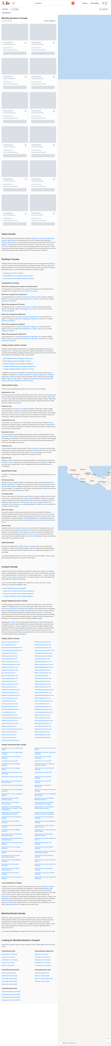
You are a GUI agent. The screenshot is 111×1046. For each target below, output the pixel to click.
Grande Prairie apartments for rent (44, 695)
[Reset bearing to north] (108, 1043)
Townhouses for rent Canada (10, 960)
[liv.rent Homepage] (6, 3)
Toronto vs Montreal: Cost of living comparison (18, 596)
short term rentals (27, 380)
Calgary (13, 579)
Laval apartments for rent (9, 701)
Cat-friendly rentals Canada (9, 984)
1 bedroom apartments (24, 374)
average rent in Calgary (29, 328)
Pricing (84, 3)
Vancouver (5, 246)
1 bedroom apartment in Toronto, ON (27, 307)
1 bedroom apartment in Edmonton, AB (28, 336)
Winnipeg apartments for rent (43, 723)
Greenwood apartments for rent (43, 712)
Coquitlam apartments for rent (43, 647)
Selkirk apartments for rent (9, 726)
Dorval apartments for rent (42, 703)
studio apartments (15, 376)
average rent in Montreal (30, 319)
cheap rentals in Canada (27, 532)
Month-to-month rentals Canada (44, 978)
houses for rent (19, 409)
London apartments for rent (9, 681)
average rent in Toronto (30, 309)
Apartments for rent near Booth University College (10, 798)
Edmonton (31, 610)
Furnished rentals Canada (9, 973)
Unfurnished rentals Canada (9, 975)
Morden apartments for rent (9, 732)
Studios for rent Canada (41, 954)
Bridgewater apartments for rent (43, 709)
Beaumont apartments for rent (43, 692)
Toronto (48, 244)
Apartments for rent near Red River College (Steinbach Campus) (11, 813)
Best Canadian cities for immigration (14, 588)
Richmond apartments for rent (43, 644)
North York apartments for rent (10, 661)
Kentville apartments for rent (9, 715)
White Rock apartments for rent (43, 656)
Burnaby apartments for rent (42, 642)
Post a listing (95, 3)
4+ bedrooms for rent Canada (43, 965)
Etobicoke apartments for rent (43, 661)
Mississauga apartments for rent (44, 664)
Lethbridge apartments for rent (10, 692)
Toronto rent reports (8, 311)
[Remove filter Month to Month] (11, 13)
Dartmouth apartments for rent (10, 709)
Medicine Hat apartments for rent (11, 695)
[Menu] (104, 3)
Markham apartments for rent (43, 673)
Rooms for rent (6, 462)
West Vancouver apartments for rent (45, 650)
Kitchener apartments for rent (43, 678)
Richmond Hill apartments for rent (44, 667)
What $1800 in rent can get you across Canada (18, 276)
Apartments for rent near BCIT (43, 761)
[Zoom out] (108, 1041)
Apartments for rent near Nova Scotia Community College (12, 834)
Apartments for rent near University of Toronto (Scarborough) (45, 852)
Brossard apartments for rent (10, 706)
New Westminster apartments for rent (12, 650)
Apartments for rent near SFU (10, 761)
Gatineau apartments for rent (10, 703)
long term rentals (13, 380)
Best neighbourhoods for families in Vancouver (18, 358)
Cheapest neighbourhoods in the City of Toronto (18, 369)
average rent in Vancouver (31, 299)
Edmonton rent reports (9, 340)
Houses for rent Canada (8, 962)
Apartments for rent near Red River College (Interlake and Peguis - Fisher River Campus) (12, 808)
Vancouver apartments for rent (10, 642)
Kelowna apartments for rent (9, 656)
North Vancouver (7, 900)
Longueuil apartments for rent (43, 706)
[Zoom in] (108, 1038)
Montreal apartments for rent (43, 698)
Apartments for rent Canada (9, 954)
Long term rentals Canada (42, 973)
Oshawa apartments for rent (42, 670)
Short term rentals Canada (42, 975)
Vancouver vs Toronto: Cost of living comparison (18, 591)
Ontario (4, 242)
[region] (84, 530)
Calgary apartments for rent (42, 681)
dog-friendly (46, 484)
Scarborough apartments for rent (11, 664)
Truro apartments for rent (9, 712)
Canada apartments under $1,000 (11, 991)
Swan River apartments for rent (10, 740)
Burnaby (40, 616)
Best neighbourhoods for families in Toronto (17, 361)
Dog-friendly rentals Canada (9, 981)
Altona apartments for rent (9, 734)
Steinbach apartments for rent (43, 729)
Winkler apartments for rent (42, 732)
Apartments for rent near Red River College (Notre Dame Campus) (44, 803)
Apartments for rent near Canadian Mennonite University (44, 798)
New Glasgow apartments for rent (44, 720)
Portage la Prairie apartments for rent (12, 729)
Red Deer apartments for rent (43, 687)
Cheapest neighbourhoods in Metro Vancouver (18, 364)
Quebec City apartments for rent (44, 701)
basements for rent (8, 436)
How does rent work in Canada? (13, 273)
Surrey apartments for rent (9, 644)
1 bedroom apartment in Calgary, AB (27, 327)
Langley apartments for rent (9, 653)
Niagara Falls (48, 888)
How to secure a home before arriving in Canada (18, 278)
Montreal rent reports (8, 321)
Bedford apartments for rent (42, 715)
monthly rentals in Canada (27, 546)
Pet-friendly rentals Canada (9, 978)
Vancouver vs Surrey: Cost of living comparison (18, 593)
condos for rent (37, 448)
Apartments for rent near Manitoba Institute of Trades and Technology (44, 813)
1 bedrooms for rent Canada (42, 957)
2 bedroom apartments (39, 374)
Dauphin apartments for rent (42, 737)
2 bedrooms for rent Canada (42, 960)
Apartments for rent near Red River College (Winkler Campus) (44, 807)
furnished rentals (36, 378)
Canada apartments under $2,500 (11, 1000)
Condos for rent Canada (8, 957)
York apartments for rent (41, 675)
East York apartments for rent (10, 675)
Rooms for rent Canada (8, 965)
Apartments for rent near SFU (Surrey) (12, 776)
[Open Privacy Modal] (13, 3)
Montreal (52, 575)
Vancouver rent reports (9, 301)
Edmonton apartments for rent (10, 684)
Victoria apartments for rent (9, 658)
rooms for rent (33, 534)
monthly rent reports (30, 291)
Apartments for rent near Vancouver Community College (45, 764)
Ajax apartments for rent (8, 673)
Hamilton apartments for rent (10, 678)
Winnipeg (23, 579)
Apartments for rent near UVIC (43, 772)
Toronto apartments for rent (42, 658)
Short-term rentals (48, 514)
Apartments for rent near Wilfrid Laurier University (10, 869)
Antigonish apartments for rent (10, 723)
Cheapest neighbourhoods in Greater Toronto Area (19, 366)
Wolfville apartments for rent (9, 720)
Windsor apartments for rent (42, 717)
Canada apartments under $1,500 (11, 994)
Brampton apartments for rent (10, 670)
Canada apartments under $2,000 (11, 997)
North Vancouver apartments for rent (12, 647)
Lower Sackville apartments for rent (11, 717)
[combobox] (35, 3)
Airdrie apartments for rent (9, 687)
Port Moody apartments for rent (43, 653)
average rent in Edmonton (30, 338)
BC (10, 242)
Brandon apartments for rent (42, 734)
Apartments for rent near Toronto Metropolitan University (11, 856)
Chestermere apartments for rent (11, 689)
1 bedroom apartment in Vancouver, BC (28, 297)
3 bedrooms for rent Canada (42, 962)
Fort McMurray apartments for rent (44, 689)
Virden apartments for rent (9, 737)
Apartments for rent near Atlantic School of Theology (44, 834)
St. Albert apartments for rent (10, 698)
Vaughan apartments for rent (10, 667)
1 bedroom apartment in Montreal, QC (28, 317)
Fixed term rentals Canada (42, 981)
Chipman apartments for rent (43, 684)
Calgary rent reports (8, 330)
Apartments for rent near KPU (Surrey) (12, 785)
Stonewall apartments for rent (43, 726)
